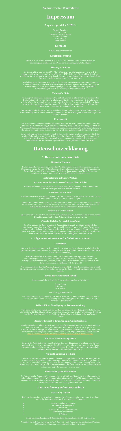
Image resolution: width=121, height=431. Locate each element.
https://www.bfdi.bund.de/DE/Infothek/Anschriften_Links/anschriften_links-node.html (60, 334)
